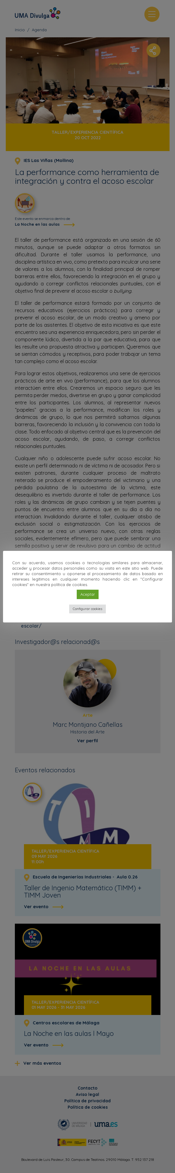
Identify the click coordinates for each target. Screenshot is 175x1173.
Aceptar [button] (87, 594)
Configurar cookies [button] (87, 609)
